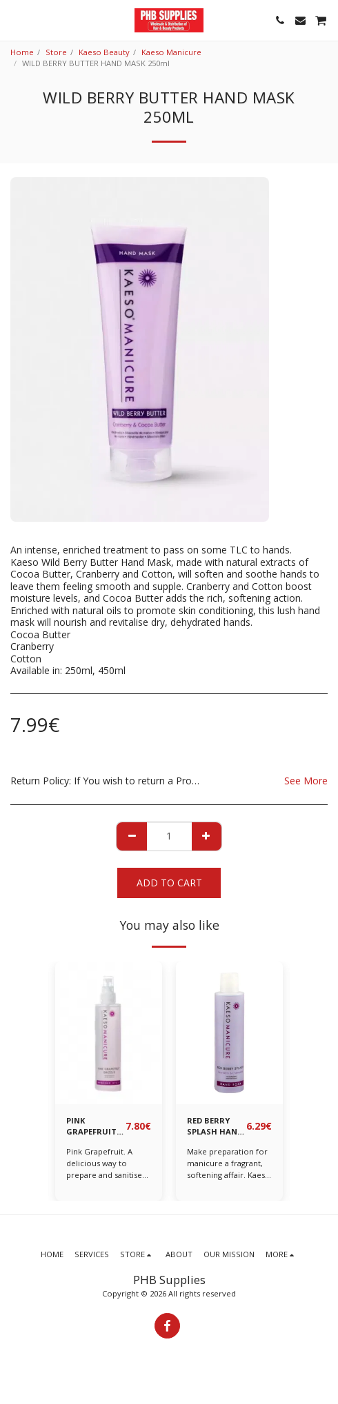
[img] (108, 1033)
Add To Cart (169, 882)
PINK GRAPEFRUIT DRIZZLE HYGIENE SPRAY (91, 1127)
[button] (15, 20)
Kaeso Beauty (104, 52)
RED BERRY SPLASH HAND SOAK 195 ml (215, 1127)
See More (306, 780)
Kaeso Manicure (171, 52)
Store (56, 52)
